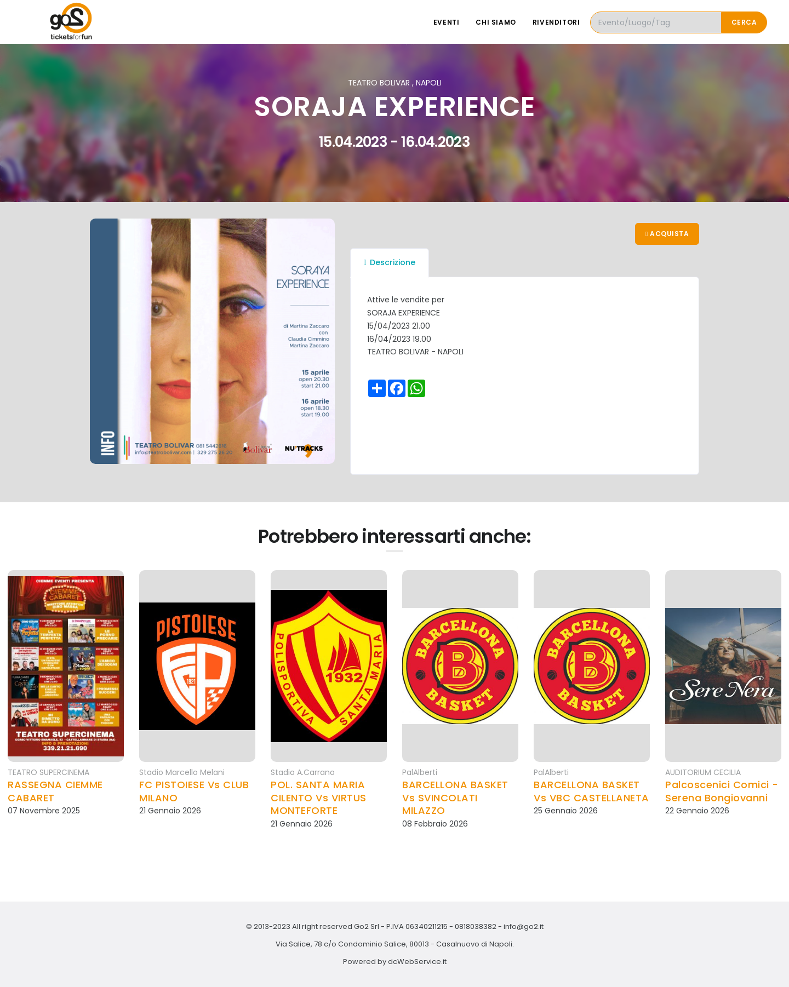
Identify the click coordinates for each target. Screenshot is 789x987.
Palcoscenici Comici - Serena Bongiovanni (722, 791)
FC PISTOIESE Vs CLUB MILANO (194, 791)
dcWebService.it (417, 961)
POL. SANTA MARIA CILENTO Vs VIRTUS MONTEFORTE (319, 797)
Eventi (446, 22)
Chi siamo (496, 22)
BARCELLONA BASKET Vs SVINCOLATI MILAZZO (455, 797)
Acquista (667, 233)
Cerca (744, 22)
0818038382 (475, 926)
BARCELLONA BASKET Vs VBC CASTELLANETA (591, 791)
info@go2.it (524, 926)
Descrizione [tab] (389, 262)
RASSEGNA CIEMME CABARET (55, 791)
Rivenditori (556, 22)
